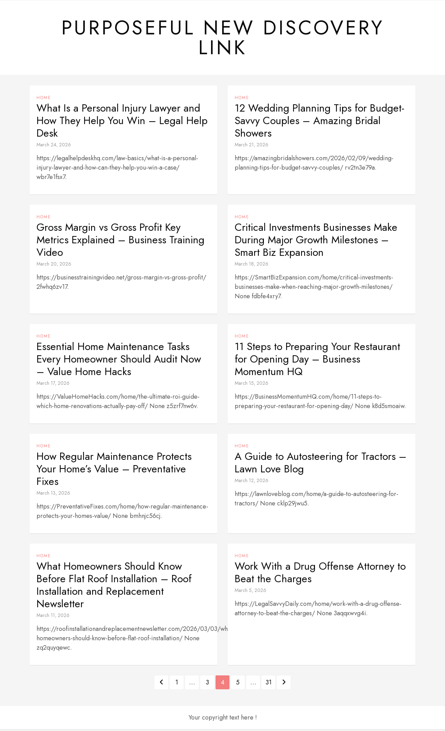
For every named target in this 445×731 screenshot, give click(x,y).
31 (269, 684)
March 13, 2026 (53, 494)
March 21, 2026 (251, 146)
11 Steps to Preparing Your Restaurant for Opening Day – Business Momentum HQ (317, 361)
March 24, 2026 (54, 146)
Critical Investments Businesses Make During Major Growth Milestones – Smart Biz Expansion (316, 241)
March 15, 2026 (251, 384)
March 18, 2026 (251, 265)
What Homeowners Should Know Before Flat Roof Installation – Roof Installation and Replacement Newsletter (114, 587)
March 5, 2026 (250, 591)
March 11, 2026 (53, 617)
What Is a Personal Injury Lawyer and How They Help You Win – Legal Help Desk (122, 122)
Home (44, 99)
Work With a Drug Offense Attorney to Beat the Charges (320, 574)
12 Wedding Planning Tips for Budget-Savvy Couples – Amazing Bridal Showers (319, 122)
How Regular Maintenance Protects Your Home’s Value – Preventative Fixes (114, 470)
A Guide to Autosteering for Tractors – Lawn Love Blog (320, 464)
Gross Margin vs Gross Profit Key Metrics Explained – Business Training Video (120, 241)
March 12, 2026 (251, 482)
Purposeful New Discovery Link (222, 38)
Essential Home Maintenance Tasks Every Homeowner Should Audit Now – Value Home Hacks (119, 361)
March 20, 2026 (54, 265)
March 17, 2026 (53, 384)
